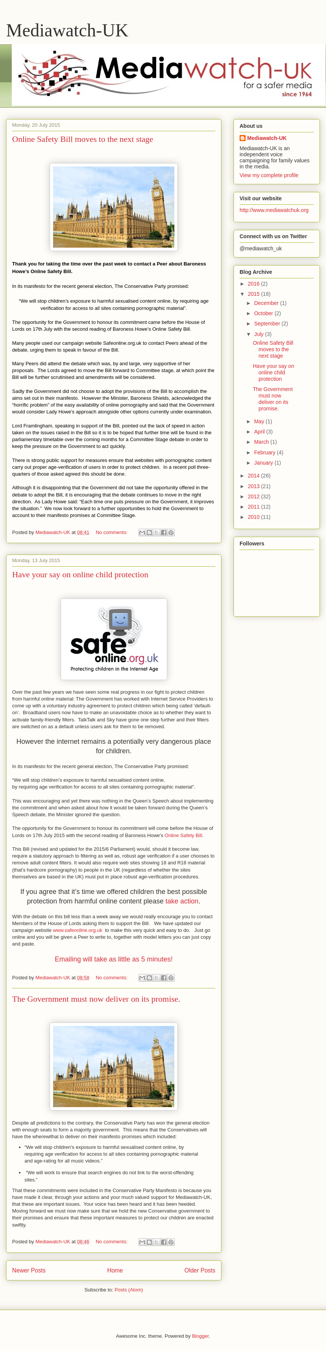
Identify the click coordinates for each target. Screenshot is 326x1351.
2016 (254, 284)
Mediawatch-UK (67, 30)
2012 (254, 496)
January (264, 463)
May (259, 421)
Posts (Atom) (128, 1290)
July (259, 334)
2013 (254, 486)
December (267, 303)
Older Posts (200, 1270)
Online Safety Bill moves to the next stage (82, 139)
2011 (254, 507)
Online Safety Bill (183, 835)
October (264, 313)
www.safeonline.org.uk (77, 930)
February (265, 452)
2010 (254, 517)
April (260, 432)
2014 (254, 476)
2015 (254, 294)
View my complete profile (269, 175)
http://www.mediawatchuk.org (274, 210)
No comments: (112, 532)
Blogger (200, 1336)
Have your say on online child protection (80, 574)
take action (182, 901)
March (262, 442)
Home (115, 1270)
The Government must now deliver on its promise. (96, 999)
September (267, 323)
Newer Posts (28, 1270)
